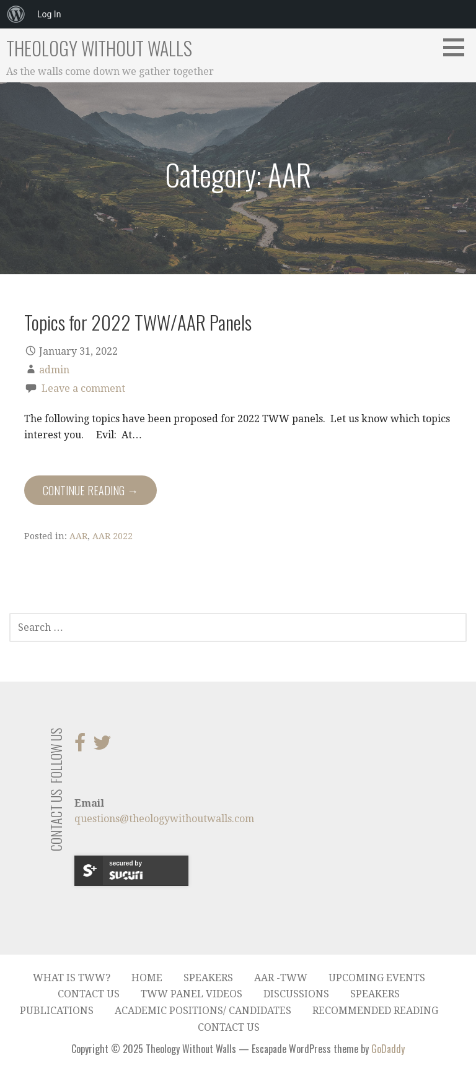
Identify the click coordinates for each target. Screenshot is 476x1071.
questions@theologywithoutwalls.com (164, 819)
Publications (57, 1011)
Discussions (296, 994)
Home (146, 978)
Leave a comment (83, 388)
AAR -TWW (280, 978)
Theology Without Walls (99, 48)
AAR (78, 536)
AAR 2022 (112, 536)
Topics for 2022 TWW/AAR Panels (138, 322)
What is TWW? (71, 978)
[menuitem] (16, 14)
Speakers (208, 978)
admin (54, 370)
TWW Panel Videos (191, 994)
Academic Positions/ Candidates (203, 1011)
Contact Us (89, 994)
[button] (458, 47)
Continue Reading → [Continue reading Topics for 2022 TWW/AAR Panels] (90, 490)
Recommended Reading (375, 1011)
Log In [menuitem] (49, 14)
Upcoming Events (376, 978)
